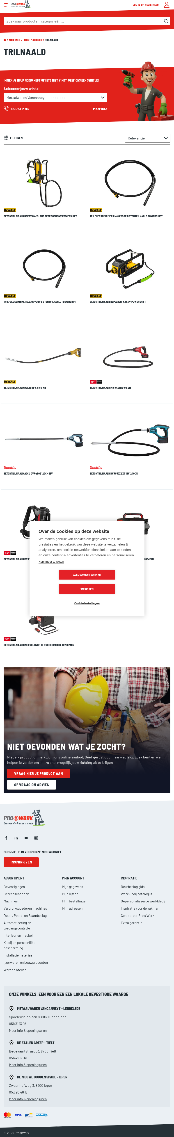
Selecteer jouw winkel (21, 88)
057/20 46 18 (18, 1049)
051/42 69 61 (18, 1015)
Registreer (152, 4)
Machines (14, 39)
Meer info (99, 109)
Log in (136, 4)
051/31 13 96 (18, 981)
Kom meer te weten (51, 569)
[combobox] (87, 20)
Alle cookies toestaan (61, 581)
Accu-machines (33, 39)
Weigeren (113, 582)
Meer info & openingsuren (29, 987)
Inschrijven (21, 819)
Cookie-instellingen (87, 596)
